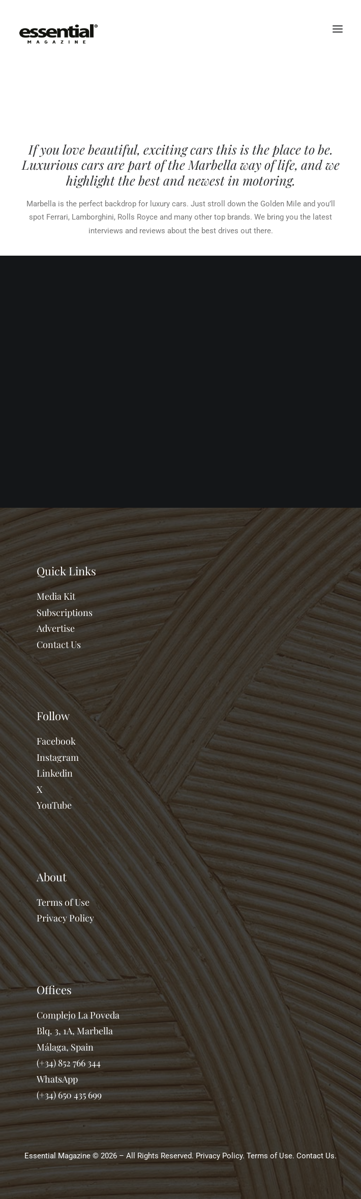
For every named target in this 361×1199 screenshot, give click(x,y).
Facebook (56, 741)
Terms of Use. (270, 1155)
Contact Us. (316, 1155)
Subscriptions (65, 612)
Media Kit (56, 596)
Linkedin (55, 773)
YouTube (54, 805)
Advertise (56, 628)
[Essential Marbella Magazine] (58, 29)
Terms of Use (63, 902)
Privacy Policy (65, 918)
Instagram (58, 757)
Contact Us (59, 644)
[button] (337, 29)
